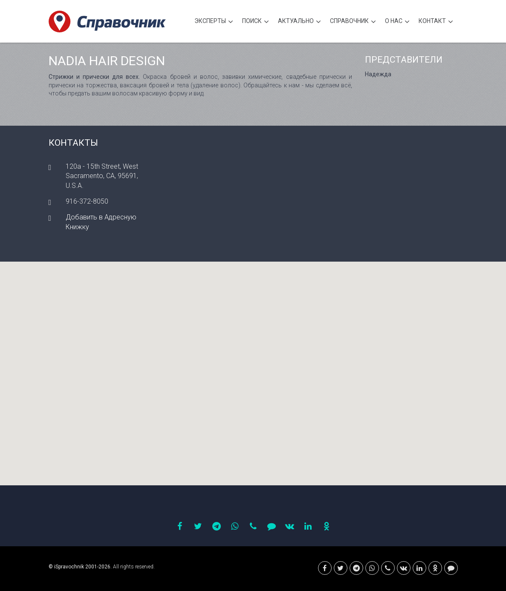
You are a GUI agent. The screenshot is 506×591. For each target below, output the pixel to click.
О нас (397, 22)
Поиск (255, 22)
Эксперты (213, 22)
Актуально (299, 22)
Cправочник (353, 22)
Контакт (436, 22)
